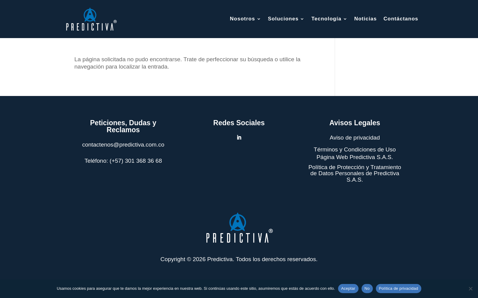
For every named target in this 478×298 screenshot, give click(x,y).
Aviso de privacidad (355, 137)
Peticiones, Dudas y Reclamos (123, 126)
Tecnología (326, 19)
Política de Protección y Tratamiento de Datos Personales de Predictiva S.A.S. (355, 173)
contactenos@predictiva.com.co (123, 144)
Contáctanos (400, 19)
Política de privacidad (398, 288)
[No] (470, 289)
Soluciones (283, 19)
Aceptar (348, 288)
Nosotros (242, 19)
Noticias (365, 19)
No (367, 288)
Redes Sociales (239, 123)
